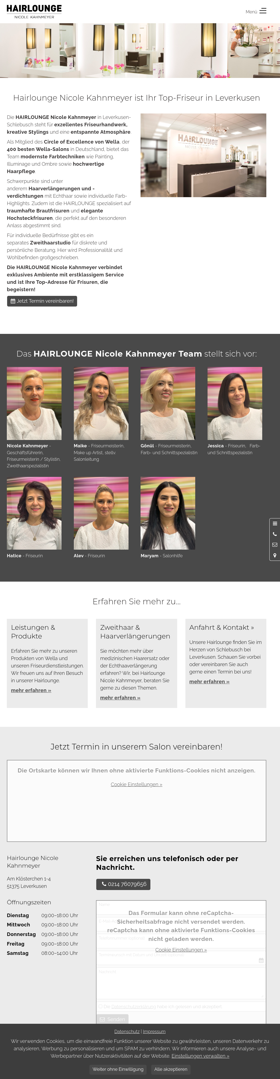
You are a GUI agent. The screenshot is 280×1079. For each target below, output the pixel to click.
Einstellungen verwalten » (200, 1056)
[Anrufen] (275, 534)
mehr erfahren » (120, 698)
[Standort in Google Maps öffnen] (275, 555)
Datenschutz (126, 1031)
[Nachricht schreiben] (275, 545)
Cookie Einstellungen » (136, 784)
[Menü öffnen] (275, 523)
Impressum (154, 1031)
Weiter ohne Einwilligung (118, 1069)
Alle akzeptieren (170, 1069)
